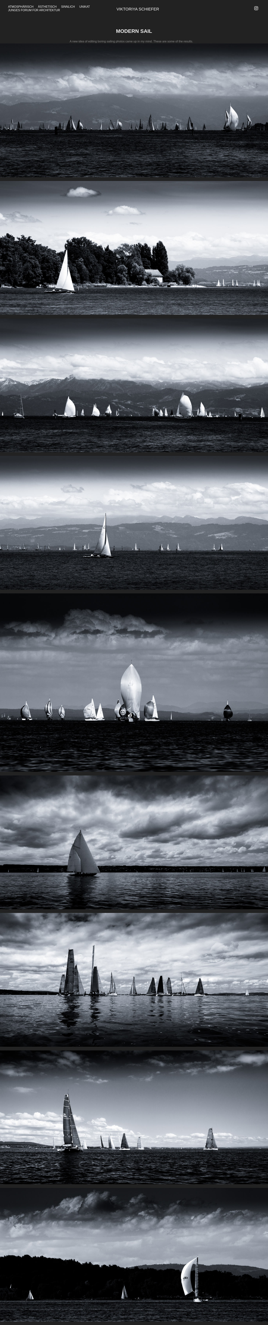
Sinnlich (68, 6)
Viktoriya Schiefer (138, 9)
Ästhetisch (47, 6)
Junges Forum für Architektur (34, 10)
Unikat (84, 6)
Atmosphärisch (20, 6)
